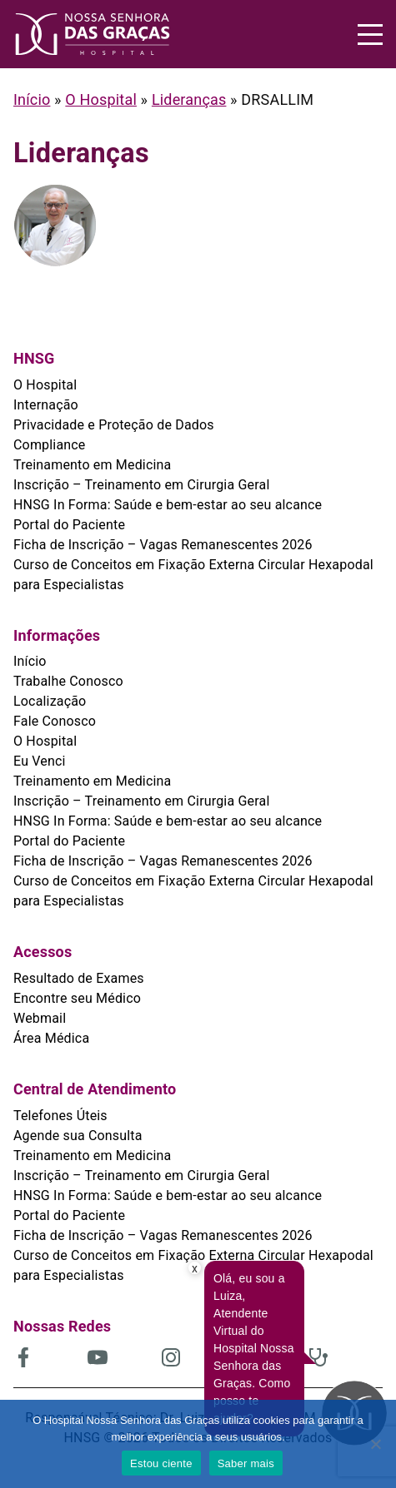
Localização (49, 701)
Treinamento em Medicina (92, 465)
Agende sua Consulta (78, 1135)
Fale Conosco (54, 721)
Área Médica (51, 1038)
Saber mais (246, 1463)
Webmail (39, 1018)
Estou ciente (161, 1463)
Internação (45, 405)
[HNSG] (105, 34)
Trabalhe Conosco (68, 681)
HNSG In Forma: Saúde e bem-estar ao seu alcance (167, 505)
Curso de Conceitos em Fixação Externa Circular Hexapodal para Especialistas (193, 575)
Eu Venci (39, 761)
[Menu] (370, 34)
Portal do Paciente (69, 525)
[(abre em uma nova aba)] (50, 1357)
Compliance (49, 445)
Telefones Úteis (60, 1115)
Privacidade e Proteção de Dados (113, 425)
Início (31, 99)
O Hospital (101, 99)
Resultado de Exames (78, 978)
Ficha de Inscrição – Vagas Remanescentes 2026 (163, 545)
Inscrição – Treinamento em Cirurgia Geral (141, 485)
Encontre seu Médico (77, 998)
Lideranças (189, 99)
